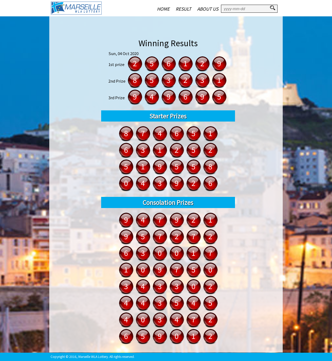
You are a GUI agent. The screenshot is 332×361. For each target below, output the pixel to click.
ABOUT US (207, 8)
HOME (163, 8)
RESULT (183, 8)
